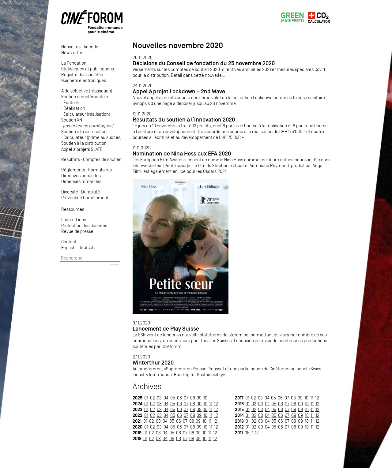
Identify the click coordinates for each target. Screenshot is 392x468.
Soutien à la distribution (84, 131)
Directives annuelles (81, 175)
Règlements (73, 169)
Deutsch (86, 247)
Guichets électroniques (83, 80)
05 (172, 397)
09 (199, 397)
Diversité (69, 191)
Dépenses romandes (81, 181)
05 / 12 (252, 432)
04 (166, 397)
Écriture (71, 102)
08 (192, 397)
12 (216, 403)
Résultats (70, 159)
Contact (69, 241)
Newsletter (71, 52)
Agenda (91, 46)
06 (179, 397)
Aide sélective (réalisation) (86, 90)
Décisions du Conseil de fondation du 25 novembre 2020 (204, 63)
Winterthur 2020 (153, 362)
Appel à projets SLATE (81, 149)
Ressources (72, 209)
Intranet (115, 264)
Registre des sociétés (82, 74)
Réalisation (74, 108)
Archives (147, 386)
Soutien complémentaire (85, 96)
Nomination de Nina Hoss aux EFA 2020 (182, 153)
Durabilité (90, 191)
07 (186, 397)
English (68, 247)
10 (205, 397)
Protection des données (84, 225)
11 (210, 403)
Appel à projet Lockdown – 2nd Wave (179, 91)
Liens (81, 219)
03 (159, 397)
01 (146, 397)
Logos (67, 219)
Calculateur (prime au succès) (92, 137)
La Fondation (73, 63)
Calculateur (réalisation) (86, 114)
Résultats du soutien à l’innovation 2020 (184, 119)
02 (152, 397)
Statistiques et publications (87, 68)
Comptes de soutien (102, 159)
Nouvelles (71, 46)
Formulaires (100, 169)
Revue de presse (77, 231)
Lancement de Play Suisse (166, 328)
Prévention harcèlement (84, 197)
